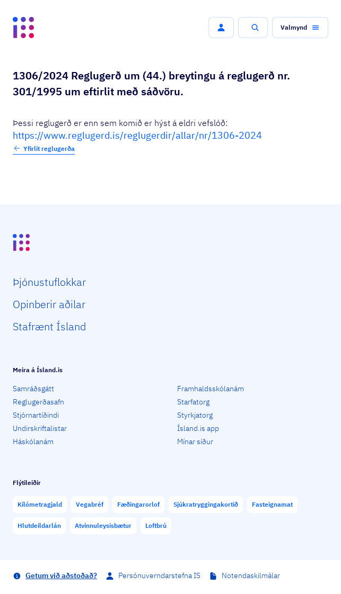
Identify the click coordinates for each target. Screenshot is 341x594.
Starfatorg (193, 402)
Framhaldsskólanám (210, 388)
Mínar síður (195, 441)
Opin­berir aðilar (49, 304)
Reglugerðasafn (38, 402)
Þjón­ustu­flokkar (49, 282)
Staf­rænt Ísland (49, 326)
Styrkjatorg (195, 415)
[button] (221, 27)
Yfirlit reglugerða (44, 148)
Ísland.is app (198, 428)
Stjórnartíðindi (36, 415)
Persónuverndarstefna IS (159, 575)
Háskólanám (33, 441)
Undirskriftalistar (40, 428)
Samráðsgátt (33, 388)
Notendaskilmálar (251, 575)
